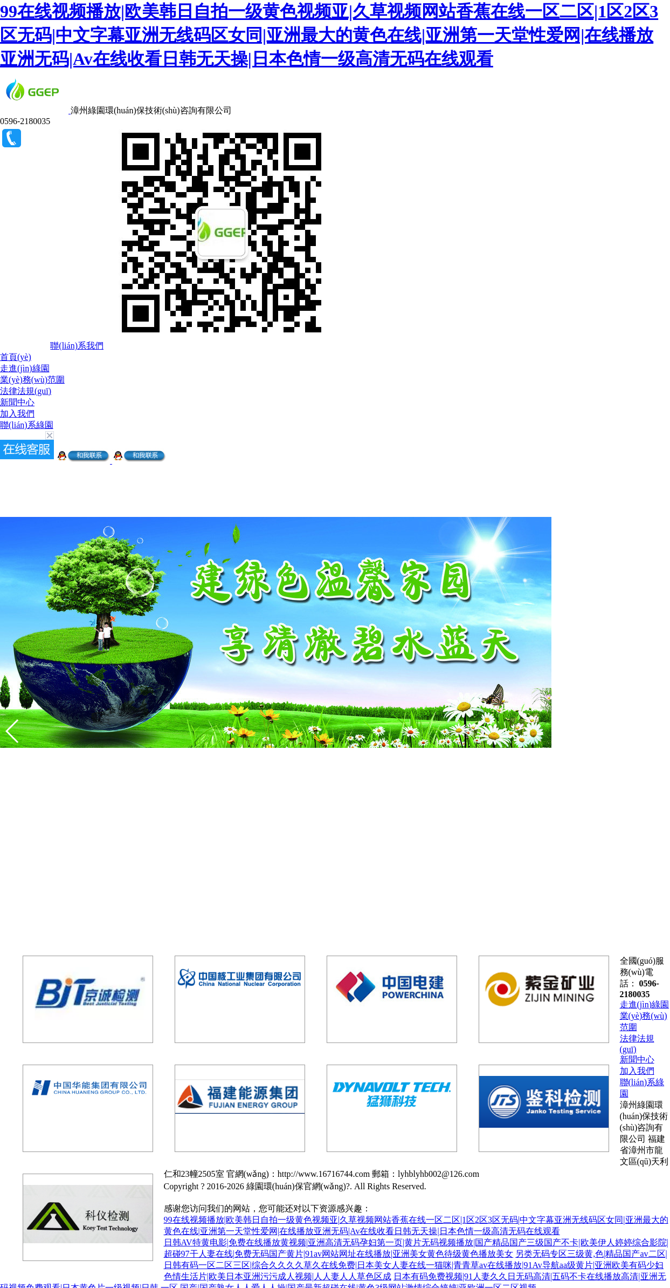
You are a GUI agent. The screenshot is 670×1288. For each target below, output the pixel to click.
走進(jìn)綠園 (25, 368)
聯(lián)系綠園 (26, 425)
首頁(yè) (15, 357)
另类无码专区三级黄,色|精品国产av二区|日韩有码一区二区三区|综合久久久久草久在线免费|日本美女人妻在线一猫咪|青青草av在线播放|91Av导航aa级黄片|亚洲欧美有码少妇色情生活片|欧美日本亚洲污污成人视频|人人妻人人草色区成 (415, 1265)
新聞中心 (17, 402)
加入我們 (17, 413)
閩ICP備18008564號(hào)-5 (478, 1186)
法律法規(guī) (25, 391)
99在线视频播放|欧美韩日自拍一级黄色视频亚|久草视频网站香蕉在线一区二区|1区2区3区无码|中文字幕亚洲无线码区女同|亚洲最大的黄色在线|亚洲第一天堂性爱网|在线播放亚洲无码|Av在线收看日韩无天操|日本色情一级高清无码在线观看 (329, 35)
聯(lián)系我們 (76, 345)
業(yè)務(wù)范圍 (32, 379)
